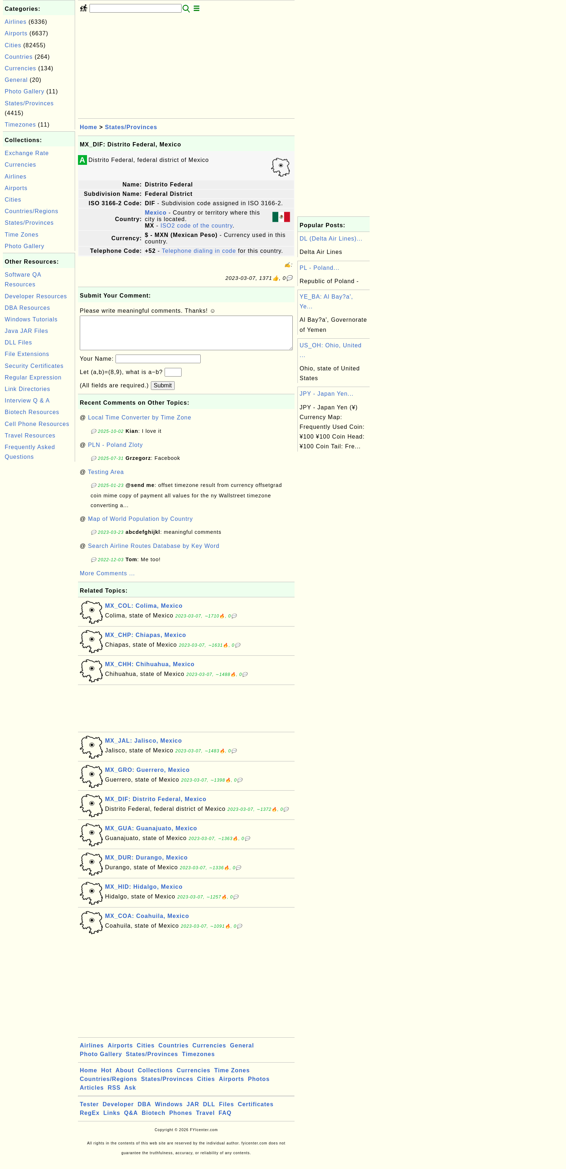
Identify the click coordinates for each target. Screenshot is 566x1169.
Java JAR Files (26, 331)
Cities (13, 45)
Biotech (154, 1120)
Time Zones (22, 235)
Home (88, 127)
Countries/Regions (31, 211)
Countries (18, 57)
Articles (92, 1095)
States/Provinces (29, 103)
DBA (144, 1111)
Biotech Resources (32, 412)
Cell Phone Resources (37, 424)
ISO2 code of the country (196, 226)
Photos (259, 1086)
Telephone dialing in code (199, 251)
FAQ (225, 1120)
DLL (209, 1111)
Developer (118, 1111)
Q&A (131, 1120)
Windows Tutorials (31, 319)
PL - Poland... (319, 268)
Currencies (20, 68)
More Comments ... (107, 580)
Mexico (155, 213)
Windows (169, 1111)
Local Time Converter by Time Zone (139, 425)
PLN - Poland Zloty (115, 452)
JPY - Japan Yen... (326, 394)
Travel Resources (30, 435)
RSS (114, 1095)
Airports (16, 33)
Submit (163, 393)
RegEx (90, 1120)
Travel (205, 1120)
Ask (130, 1095)
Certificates (256, 1111)
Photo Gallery (24, 91)
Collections (155, 1077)
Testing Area (106, 479)
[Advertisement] (39, 571)
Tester (89, 1111)
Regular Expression (33, 377)
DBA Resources (27, 308)
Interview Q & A (27, 400)
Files (226, 1111)
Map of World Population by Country (140, 526)
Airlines (15, 22)
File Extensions (27, 354)
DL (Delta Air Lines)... (331, 239)
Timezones (20, 125)
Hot (106, 1077)
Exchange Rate (27, 153)
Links (111, 1120)
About (125, 1077)
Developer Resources (36, 296)
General (16, 80)
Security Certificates (34, 366)
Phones (180, 1120)
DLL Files (18, 342)
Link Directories (27, 389)
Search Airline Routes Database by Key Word (154, 553)
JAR (193, 1111)
